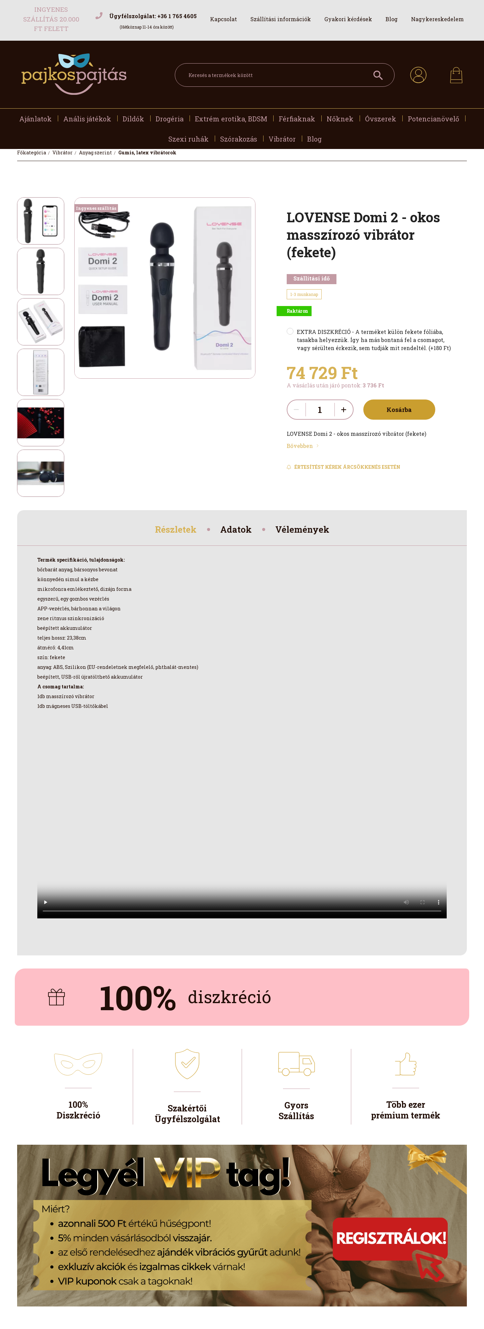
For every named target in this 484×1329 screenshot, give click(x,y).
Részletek (171, 530)
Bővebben (300, 445)
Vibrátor (282, 139)
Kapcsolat (223, 19)
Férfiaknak (297, 118)
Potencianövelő (433, 118)
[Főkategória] (32, 152)
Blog (392, 19)
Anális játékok (87, 118)
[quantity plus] (344, 410)
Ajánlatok (35, 118)
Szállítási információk (280, 19)
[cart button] (456, 73)
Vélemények (306, 530)
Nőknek (340, 118)
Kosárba (396, 410)
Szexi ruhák (188, 139)
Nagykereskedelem (437, 19)
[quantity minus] (296, 410)
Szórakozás (238, 139)
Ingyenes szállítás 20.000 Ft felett (51, 19)
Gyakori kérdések (348, 19)
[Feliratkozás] (343, 467)
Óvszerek (380, 118)
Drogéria (170, 118)
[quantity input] (320, 409)
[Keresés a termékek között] (284, 75)
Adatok (236, 530)
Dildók (133, 118)
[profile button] (418, 74)
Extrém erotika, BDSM (231, 118)
